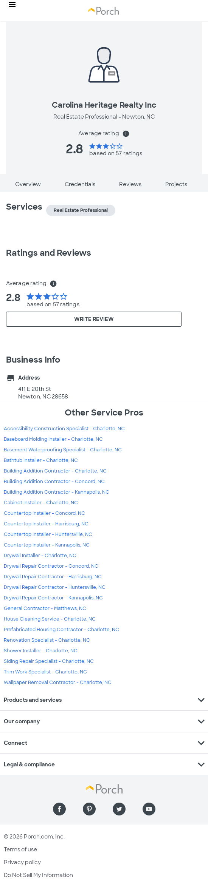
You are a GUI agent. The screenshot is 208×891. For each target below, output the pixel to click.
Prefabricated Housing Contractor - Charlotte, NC (61, 630)
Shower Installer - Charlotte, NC (41, 651)
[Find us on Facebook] (59, 809)
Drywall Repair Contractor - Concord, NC (51, 566)
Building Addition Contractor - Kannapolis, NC (56, 492)
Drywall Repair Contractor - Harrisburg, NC (53, 577)
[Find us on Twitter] (119, 809)
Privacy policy (22, 862)
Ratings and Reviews (48, 252)
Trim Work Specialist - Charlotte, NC (45, 672)
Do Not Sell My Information (38, 875)
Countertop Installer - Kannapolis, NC (47, 545)
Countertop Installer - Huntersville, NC (48, 534)
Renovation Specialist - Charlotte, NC (47, 640)
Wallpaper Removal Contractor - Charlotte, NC (58, 682)
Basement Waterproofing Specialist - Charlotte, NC (63, 450)
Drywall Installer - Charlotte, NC (40, 556)
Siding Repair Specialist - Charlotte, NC (49, 661)
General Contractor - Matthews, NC (45, 608)
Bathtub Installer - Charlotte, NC (41, 460)
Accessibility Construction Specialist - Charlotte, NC (64, 429)
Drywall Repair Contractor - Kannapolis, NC (53, 598)
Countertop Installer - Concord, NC (44, 513)
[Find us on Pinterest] (89, 809)
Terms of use (20, 849)
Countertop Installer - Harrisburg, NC (46, 524)
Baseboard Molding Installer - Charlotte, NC (53, 439)
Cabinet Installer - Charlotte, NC (41, 503)
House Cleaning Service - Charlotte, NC (50, 619)
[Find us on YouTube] (149, 809)
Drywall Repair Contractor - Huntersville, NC (55, 587)
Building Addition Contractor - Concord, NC (54, 482)
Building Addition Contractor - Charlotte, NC (55, 471)
